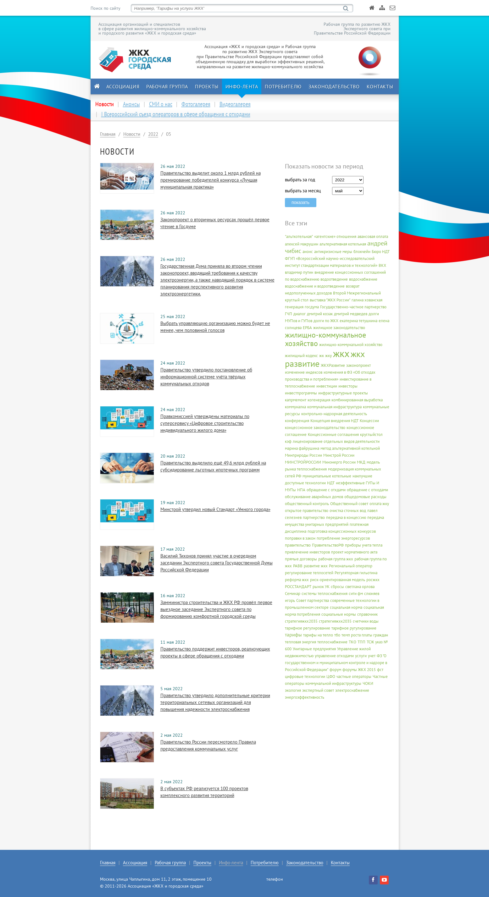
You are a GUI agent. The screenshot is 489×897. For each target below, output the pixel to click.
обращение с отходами (367, 490)
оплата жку (379, 503)
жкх (341, 353)
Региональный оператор (350, 566)
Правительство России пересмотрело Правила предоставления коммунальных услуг (208, 745)
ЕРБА (307, 327)
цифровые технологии (305, 676)
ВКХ (382, 265)
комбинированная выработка (357, 400)
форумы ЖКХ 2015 (359, 669)
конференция (297, 420)
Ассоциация (123, 86)
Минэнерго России (339, 462)
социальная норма (346, 607)
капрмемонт (295, 400)
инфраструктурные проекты (343, 393)
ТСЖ (370, 642)
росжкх (373, 579)
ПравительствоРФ (328, 545)
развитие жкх (316, 566)
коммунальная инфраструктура (334, 407)
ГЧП (288, 313)
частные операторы (353, 676)
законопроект (358, 365)
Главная (107, 134)
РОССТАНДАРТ (298, 586)
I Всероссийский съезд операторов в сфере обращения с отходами (175, 114)
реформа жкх (297, 579)
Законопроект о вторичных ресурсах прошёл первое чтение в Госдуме (215, 223)
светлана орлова (360, 586)
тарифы (293, 634)
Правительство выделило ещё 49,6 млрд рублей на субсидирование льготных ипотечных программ (213, 466)
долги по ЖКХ (326, 320)
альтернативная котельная (343, 244)
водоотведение (334, 279)
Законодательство (334, 86)
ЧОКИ (368, 683)
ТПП (361, 642)
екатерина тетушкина (358, 320)
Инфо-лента (241, 86)
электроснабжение (352, 690)
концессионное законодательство (315, 427)
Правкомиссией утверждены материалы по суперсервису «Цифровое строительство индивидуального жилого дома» (204, 423)
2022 (153, 134)
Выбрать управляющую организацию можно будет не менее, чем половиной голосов (215, 326)
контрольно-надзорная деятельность (334, 413)
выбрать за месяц (303, 191)
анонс (308, 251)
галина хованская (367, 300)
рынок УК (321, 586)
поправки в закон (300, 538)
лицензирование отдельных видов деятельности (336, 441)
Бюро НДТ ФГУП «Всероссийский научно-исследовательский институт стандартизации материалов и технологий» (337, 258)
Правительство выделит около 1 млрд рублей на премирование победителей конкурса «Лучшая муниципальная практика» (210, 180)
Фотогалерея (195, 104)
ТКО (352, 642)
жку (328, 355)
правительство (298, 545)
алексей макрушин (301, 244)
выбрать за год (300, 180)
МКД (361, 462)
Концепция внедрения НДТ (334, 420)
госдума (312, 307)
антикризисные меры (333, 251)
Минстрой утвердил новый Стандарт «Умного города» (215, 509)
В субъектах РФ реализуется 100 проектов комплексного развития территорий (204, 791)
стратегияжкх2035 (301, 621)
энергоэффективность (304, 697)
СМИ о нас (160, 104)
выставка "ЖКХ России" (330, 300)
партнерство (314, 517)
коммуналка (295, 407)
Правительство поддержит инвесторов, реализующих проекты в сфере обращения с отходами (215, 652)
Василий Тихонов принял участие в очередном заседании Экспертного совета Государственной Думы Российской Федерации (216, 563)
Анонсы (131, 104)
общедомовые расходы (365, 496)
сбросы (337, 586)
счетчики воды (366, 621)
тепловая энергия (300, 642)
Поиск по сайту (105, 8)
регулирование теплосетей (309, 572)
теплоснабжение (332, 642)
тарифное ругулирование (353, 628)
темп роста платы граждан (365, 635)
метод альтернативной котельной (350, 448)
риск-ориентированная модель (337, 579)
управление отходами (334, 655)
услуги (361, 655)
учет (371, 655)
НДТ (331, 483)
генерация (294, 307)
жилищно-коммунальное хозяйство (325, 339)
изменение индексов (303, 372)
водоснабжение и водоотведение (315, 286)
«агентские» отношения (335, 236)
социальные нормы (338, 614)
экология (293, 690)
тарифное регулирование (307, 628)
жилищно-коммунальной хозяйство (350, 344)
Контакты (380, 86)
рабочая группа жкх (335, 559)
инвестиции (326, 386)
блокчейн (361, 251)
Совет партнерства (312, 600)
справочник (367, 614)
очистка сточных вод (348, 510)
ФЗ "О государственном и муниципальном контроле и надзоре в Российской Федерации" (336, 662)
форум (335, 669)
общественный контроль (307, 503)
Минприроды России (303, 455)
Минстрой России (338, 455)
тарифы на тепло (318, 635)
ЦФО (330, 676)
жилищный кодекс (301, 355)
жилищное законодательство (339, 327)
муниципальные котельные (327, 476)
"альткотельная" (299, 236)
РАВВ (298, 566)
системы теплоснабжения (324, 593)
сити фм (356, 593)
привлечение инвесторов (307, 552)
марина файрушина (302, 448)
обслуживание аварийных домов (314, 496)
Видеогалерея (235, 104)
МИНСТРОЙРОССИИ (303, 462)
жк (321, 355)
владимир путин (299, 272)
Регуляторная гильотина (356, 572)
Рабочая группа (167, 86)
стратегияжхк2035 (335, 621)
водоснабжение (363, 279)
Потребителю (283, 86)
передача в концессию (346, 517)
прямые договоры (301, 559)
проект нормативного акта (354, 552)
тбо (337, 635)
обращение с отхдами (326, 490)
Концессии (369, 420)
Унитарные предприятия (314, 649)
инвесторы (348, 386)
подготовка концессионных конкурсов (342, 531)
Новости (131, 134)
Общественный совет (349, 503)
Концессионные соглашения (333, 434)
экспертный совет (318, 690)
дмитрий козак (320, 313)
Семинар (292, 593)
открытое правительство (306, 510)
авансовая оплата (373, 236)
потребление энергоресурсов (343, 538)
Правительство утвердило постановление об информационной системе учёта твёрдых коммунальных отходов (206, 377)
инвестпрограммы (301, 393)
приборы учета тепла (363, 545)
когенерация (319, 400)
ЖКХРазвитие (333, 365)
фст (380, 669)
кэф (288, 441)
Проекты (207, 86)
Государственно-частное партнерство (353, 307)
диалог (299, 313)
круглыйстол (371, 434)
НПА (301, 490)
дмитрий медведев (350, 313)
